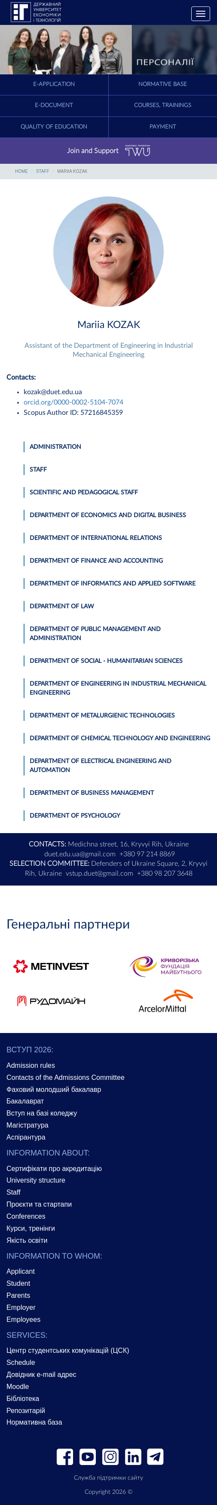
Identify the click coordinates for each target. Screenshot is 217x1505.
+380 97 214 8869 (147, 854)
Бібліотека (22, 1398)
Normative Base (162, 84)
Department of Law (62, 607)
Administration (55, 447)
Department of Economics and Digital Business (108, 515)
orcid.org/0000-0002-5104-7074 (73, 402)
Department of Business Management (92, 793)
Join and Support (108, 150)
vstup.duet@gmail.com (99, 873)
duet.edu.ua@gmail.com (80, 854)
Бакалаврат (25, 1101)
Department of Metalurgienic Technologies (102, 716)
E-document (54, 105)
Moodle (17, 1386)
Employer (21, 1307)
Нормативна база (34, 1422)
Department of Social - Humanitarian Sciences (106, 661)
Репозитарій (25, 1410)
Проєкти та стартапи (39, 1204)
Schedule (20, 1362)
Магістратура (27, 1125)
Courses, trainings (162, 105)
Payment (163, 127)
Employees (23, 1319)
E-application (54, 84)
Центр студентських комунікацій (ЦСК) (67, 1350)
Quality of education (54, 127)
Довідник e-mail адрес (41, 1374)
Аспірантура (26, 1137)
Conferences (26, 1216)
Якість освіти (26, 1240)
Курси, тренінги (30, 1228)
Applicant (20, 1271)
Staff (42, 171)
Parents (18, 1295)
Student (18, 1283)
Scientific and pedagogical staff (84, 493)
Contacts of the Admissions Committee (65, 1077)
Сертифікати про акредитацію (54, 1168)
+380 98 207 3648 (165, 873)
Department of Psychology (75, 816)
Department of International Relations (96, 538)
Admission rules (30, 1065)
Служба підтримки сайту (108, 1478)
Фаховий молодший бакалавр (53, 1089)
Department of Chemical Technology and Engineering (120, 739)
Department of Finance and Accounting (96, 561)
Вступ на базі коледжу (41, 1113)
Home (21, 171)
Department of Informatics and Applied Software (113, 584)
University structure (35, 1180)
